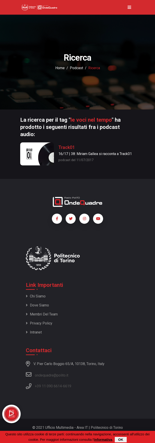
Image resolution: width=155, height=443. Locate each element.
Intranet (34, 332)
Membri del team (42, 314)
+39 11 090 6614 (48, 386)
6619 (67, 386)
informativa (103, 439)
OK (120, 439)
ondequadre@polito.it (47, 374)
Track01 (66, 147)
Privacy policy (39, 323)
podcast (76, 68)
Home (60, 68)
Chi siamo (36, 296)
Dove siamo (37, 305)
